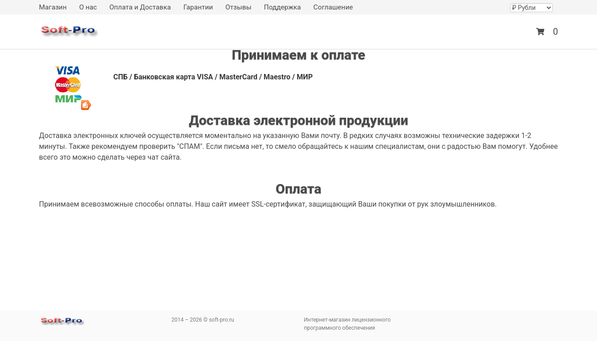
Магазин (53, 7)
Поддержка (282, 7)
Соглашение (333, 7)
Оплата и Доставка (140, 7)
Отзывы (238, 7)
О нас (88, 7)
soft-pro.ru (68, 32)
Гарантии (198, 7)
